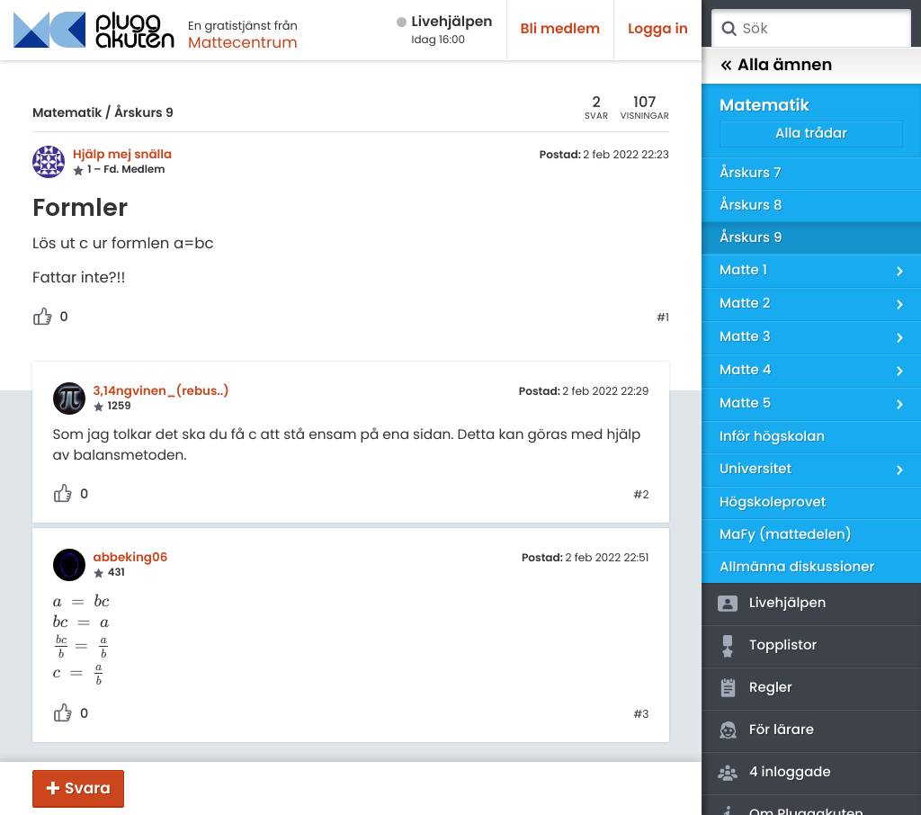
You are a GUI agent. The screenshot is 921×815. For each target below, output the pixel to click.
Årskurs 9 (144, 112)
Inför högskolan (772, 436)
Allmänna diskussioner (797, 567)
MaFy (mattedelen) (786, 534)
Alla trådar (811, 133)
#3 (640, 715)
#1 (663, 318)
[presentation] (82, 602)
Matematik (67, 112)
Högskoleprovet (773, 502)
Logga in (658, 29)
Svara (88, 788)
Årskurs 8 (751, 205)
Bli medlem (561, 29)
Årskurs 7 (750, 173)
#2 (640, 495)
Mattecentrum (243, 42)
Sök (729, 29)
